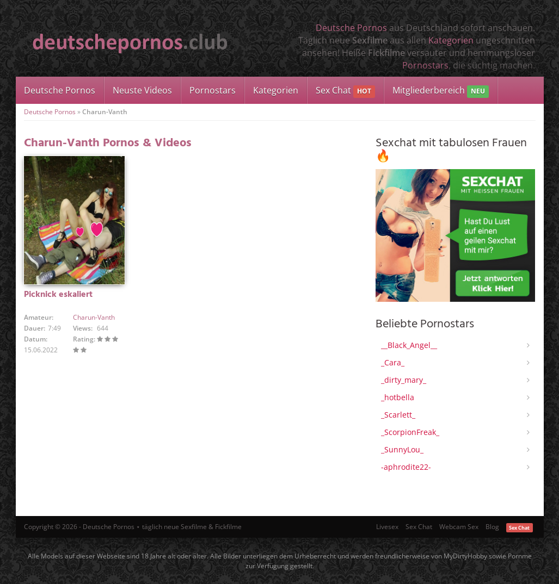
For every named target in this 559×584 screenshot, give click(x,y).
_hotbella (397, 397)
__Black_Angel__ (409, 345)
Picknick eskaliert (58, 295)
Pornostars (425, 65)
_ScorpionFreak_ (410, 432)
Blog (492, 526)
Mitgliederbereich (440, 91)
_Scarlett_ (398, 414)
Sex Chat (345, 91)
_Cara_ (392, 362)
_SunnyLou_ (402, 449)
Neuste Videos (142, 90)
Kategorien (451, 40)
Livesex (387, 526)
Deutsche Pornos (351, 28)
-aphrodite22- (406, 467)
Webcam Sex (458, 526)
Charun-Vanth (94, 317)
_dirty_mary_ (403, 380)
